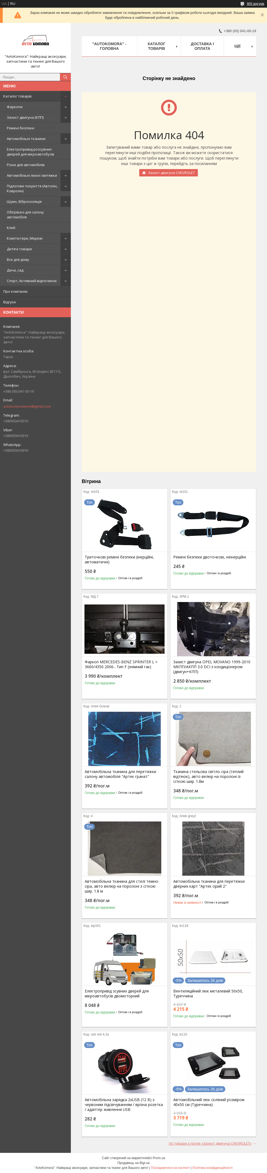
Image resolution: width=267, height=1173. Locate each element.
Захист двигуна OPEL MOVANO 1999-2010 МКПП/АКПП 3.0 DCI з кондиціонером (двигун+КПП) (211, 666)
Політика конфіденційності (212, 1168)
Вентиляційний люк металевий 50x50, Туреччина (208, 993)
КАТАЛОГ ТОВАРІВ (156, 46)
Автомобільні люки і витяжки (32, 175)
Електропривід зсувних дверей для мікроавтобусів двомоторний (117, 993)
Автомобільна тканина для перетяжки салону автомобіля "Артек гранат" (120, 774)
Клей (11, 227)
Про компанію (15, 291)
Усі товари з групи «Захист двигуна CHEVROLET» (210, 1143)
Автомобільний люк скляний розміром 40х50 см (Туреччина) (208, 1102)
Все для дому (18, 259)
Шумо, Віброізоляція (24, 201)
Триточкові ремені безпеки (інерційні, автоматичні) (119, 559)
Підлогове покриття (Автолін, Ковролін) (32, 188)
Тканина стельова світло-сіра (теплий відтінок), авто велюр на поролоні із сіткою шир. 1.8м (208, 776)
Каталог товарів (17, 96)
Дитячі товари (19, 248)
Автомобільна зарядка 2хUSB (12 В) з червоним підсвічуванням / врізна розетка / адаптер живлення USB (124, 1104)
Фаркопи (15, 106)
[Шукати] (65, 77)
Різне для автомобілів (26, 164)
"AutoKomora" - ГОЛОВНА (109, 46)
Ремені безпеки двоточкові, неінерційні (209, 557)
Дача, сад (15, 270)
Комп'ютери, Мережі (25, 238)
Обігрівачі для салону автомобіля (25, 214)
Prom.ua (159, 1158)
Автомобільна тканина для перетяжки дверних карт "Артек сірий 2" (209, 884)
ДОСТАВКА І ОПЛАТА (202, 46)
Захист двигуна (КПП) (25, 117)
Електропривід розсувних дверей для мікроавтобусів (30, 152)
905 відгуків (255, 4)
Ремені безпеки (20, 128)
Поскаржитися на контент (170, 1168)
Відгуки (9, 302)
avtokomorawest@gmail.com (27, 406)
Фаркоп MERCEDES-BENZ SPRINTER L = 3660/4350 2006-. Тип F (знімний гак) (121, 664)
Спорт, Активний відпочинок (32, 280)
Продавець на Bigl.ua (133, 1163)
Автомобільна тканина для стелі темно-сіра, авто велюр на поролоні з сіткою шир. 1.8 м (122, 886)
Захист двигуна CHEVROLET (171, 172)
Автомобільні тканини (26, 138)
